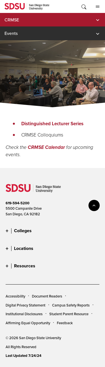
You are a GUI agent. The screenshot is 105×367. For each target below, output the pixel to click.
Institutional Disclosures (24, 313)
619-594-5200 (17, 203)
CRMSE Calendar (46, 147)
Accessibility (15, 296)
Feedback (65, 322)
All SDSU (97, 7)
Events (11, 33)
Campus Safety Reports (71, 305)
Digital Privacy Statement (25, 305)
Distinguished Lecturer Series (52, 123)
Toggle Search (83, 6)
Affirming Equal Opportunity (28, 322)
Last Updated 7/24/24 (23, 355)
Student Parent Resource (68, 313)
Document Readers (47, 296)
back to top (94, 205)
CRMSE (11, 20)
